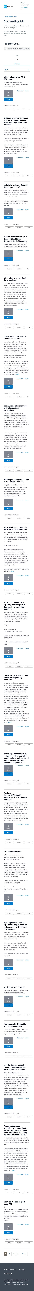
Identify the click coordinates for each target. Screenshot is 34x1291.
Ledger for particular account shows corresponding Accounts (16, 677)
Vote (8, 99)
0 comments (20, 157)
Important (20, 109)
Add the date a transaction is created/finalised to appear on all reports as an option (16, 1067)
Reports (27, 91)
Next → (24, 1254)
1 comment (20, 91)
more (17, 374)
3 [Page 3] (13, 1254)
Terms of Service (10, 1269)
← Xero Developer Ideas (10, 16)
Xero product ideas (12, 31)
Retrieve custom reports (14, 987)
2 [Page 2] (9, 1254)
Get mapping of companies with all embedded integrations (15, 408)
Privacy (22, 1269)
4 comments (20, 1174)
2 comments (20, 575)
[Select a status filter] (17, 69)
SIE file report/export (12, 852)
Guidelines (8, 1273)
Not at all (11, 109)
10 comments (19, 378)
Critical (30, 109)
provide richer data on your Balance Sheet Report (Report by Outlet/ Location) (15, 239)
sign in (25, 7)
